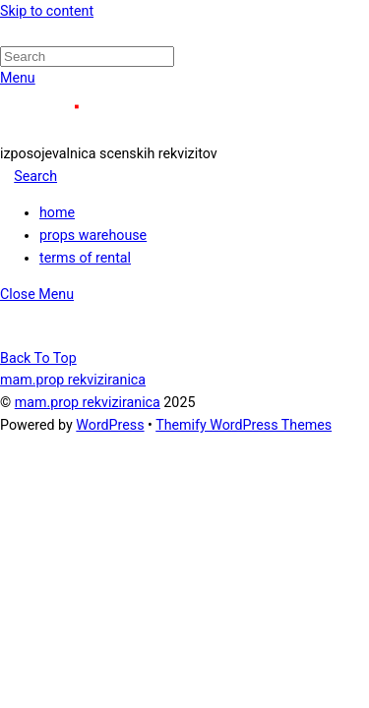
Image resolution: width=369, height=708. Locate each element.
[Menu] (17, 78)
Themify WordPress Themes (243, 425)
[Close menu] (37, 294)
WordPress (110, 425)
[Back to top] (38, 358)
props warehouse (93, 235)
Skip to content (46, 11)
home (57, 212)
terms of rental (85, 258)
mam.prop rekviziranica (87, 402)
